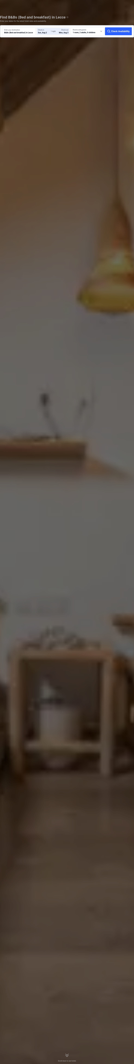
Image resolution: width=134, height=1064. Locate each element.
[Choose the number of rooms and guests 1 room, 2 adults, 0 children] (87, 31)
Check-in (41, 30)
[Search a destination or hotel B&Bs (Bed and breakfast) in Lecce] (18, 31)
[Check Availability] (118, 31)
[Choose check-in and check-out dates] (45, 31)
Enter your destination (12, 30)
